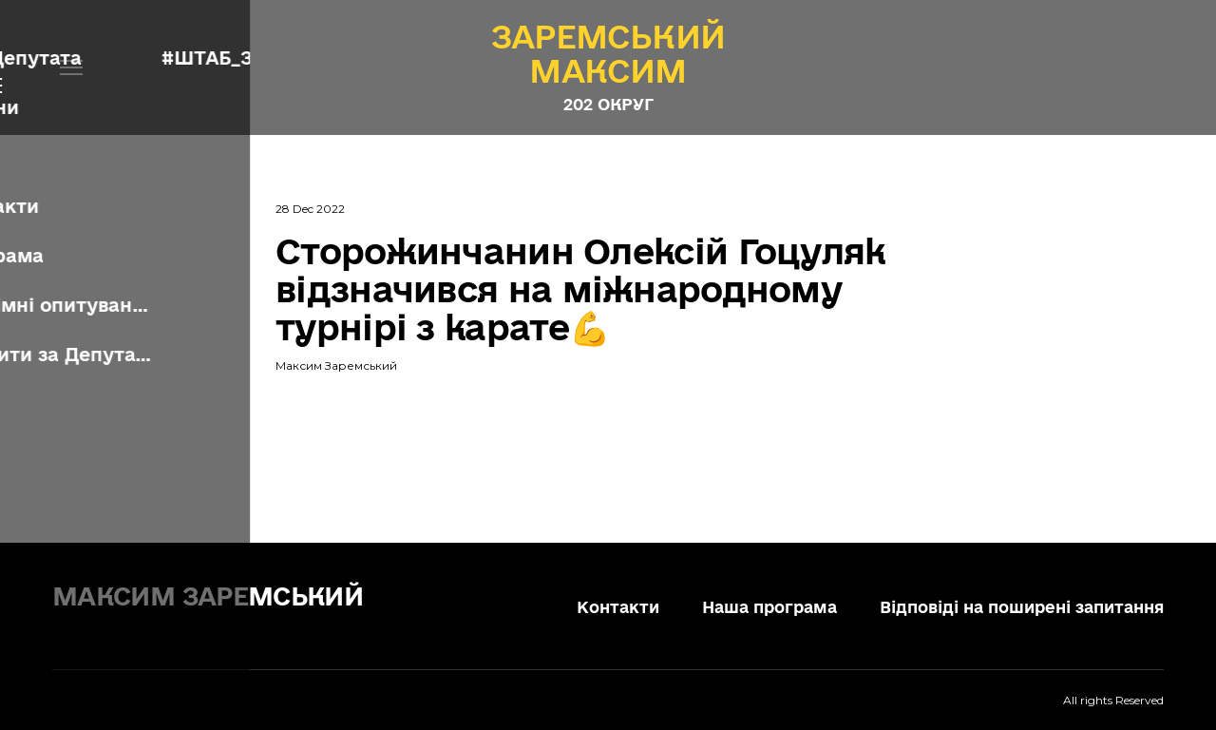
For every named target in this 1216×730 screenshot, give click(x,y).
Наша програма (769, 607)
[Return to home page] (228, 593)
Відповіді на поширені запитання (1022, 607)
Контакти (618, 607)
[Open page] (608, 53)
